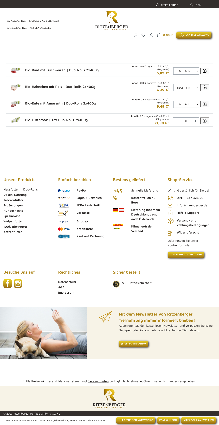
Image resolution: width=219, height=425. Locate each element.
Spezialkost (11, 216)
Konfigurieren (168, 420)
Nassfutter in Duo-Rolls (20, 189)
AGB (61, 287)
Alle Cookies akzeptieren (198, 420)
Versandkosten (98, 381)
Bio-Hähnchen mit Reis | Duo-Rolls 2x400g (60, 87)
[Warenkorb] (165, 35)
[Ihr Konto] (151, 35)
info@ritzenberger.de (192, 205)
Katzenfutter (12, 232)
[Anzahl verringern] (176, 120)
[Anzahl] (186, 71)
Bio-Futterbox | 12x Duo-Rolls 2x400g (56, 120)
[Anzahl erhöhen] (195, 120)
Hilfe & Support (188, 212)
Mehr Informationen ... (96, 420)
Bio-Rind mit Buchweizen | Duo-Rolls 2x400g (62, 70)
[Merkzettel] (143, 35)
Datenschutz (67, 282)
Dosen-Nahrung (15, 194)
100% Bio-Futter (15, 226)
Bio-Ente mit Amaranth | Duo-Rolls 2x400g (60, 103)
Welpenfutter (13, 221)
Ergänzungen (13, 205)
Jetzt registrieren (133, 343)
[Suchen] (135, 35)
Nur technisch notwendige (136, 420)
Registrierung (169, 5)
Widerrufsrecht (188, 232)
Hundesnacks (13, 210)
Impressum (66, 292)
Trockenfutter (13, 200)
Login (198, 5)
